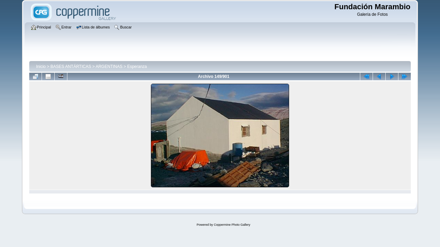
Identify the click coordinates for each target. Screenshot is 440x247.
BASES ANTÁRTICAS (71, 66)
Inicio (41, 66)
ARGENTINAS (109, 66)
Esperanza (137, 66)
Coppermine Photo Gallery (232, 224)
